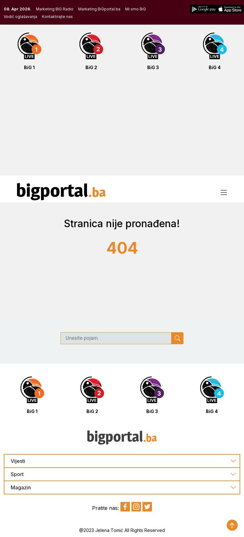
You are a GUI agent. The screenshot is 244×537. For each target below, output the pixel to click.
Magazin (21, 488)
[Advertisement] (122, 126)
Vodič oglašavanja (20, 16)
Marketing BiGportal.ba (99, 9)
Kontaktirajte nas (57, 16)
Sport (17, 474)
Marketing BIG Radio (54, 9)
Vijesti (18, 461)
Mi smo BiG (135, 9)
